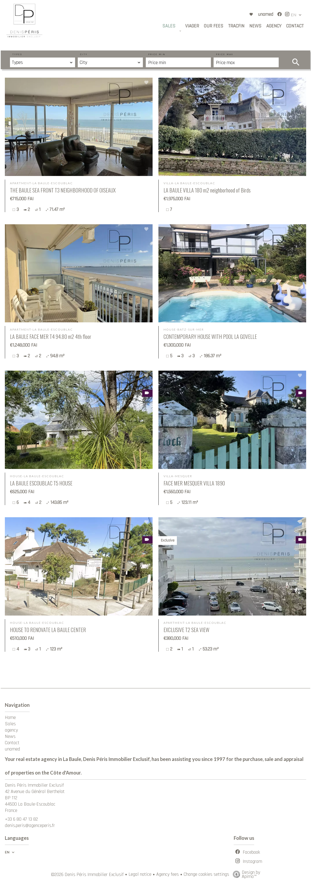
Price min (156, 54)
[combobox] (42, 62)
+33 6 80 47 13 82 (21, 819)
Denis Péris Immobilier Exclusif (34, 785)
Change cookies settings (206, 874)
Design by (245, 873)
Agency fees (167, 874)
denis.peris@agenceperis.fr (30, 825)
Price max (224, 54)
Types (17, 54)
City (83, 54)
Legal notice (140, 874)
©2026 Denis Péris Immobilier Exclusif (87, 874)
